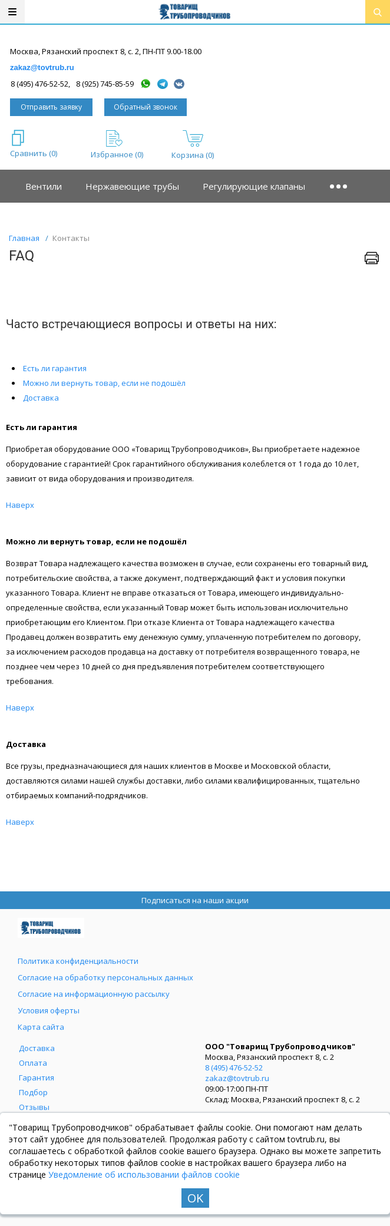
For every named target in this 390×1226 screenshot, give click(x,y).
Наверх (20, 505)
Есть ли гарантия (55, 368)
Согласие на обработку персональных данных (105, 977)
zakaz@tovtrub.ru (42, 67)
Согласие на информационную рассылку (94, 994)
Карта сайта (41, 1027)
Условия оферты (49, 1010)
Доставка (41, 397)
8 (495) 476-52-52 (234, 1067)
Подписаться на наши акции (195, 900)
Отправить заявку (51, 107)
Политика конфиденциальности (78, 961)
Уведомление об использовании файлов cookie (144, 1174)
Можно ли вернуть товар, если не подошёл (104, 383)
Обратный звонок (145, 107)
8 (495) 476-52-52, (40, 83)
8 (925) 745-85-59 (105, 83)
